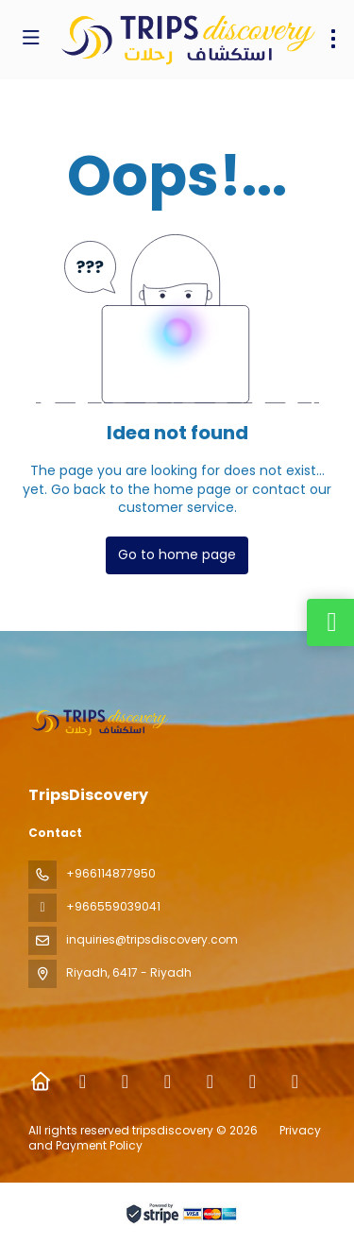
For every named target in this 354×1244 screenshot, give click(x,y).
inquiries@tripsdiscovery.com (152, 939)
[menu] (333, 39)
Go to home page (177, 554)
